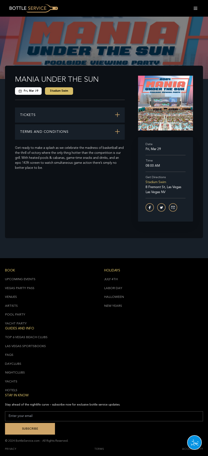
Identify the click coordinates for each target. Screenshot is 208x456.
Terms (99, 449)
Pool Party (15, 314)
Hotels (11, 390)
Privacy (10, 449)
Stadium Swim (59, 91)
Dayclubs (13, 364)
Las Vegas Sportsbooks (25, 346)
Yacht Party (16, 323)
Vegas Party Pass (19, 288)
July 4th (111, 279)
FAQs (9, 355)
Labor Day (113, 288)
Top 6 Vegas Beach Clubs (26, 337)
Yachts (11, 381)
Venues (11, 297)
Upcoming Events (20, 279)
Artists (11, 306)
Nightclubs (15, 372)
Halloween (114, 297)
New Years (113, 306)
